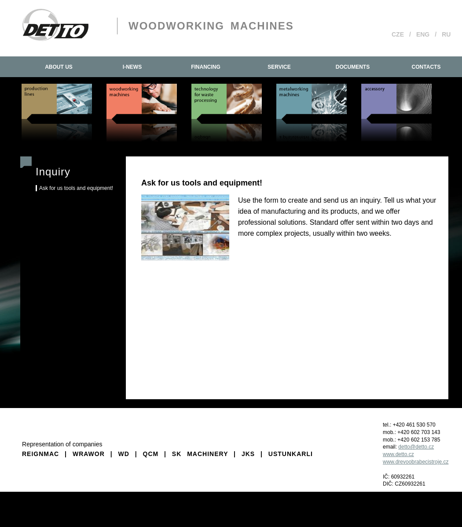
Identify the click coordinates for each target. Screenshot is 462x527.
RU (446, 34)
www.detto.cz (398, 454)
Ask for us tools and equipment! (76, 188)
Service (279, 67)
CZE (398, 34)
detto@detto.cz (416, 447)
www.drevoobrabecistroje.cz (415, 462)
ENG (422, 34)
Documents (353, 67)
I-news (132, 67)
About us (59, 67)
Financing (205, 67)
